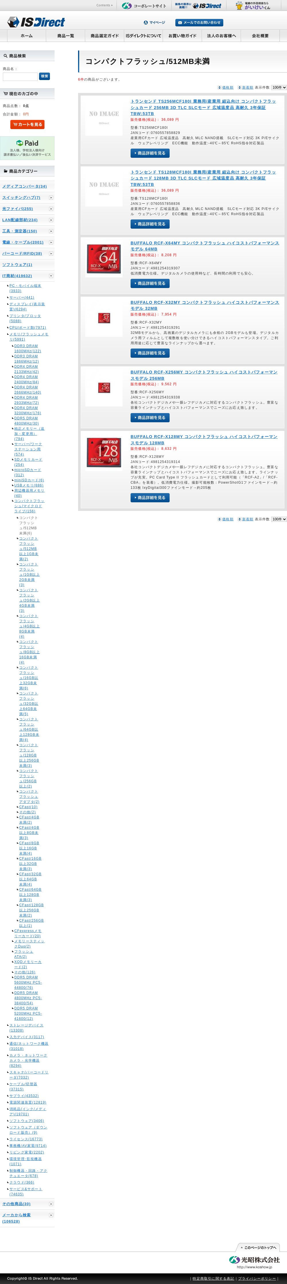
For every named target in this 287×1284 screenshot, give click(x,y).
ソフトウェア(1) (17, 264)
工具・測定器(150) (19, 231)
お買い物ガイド (182, 36)
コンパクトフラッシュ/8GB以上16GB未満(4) (29, 652)
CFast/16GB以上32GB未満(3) (29, 864)
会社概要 (260, 36)
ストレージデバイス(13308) (26, 1027)
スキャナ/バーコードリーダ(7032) (29, 1074)
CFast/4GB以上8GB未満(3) (29, 833)
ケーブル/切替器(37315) (23, 1086)
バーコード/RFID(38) (22, 253)
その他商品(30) (16, 1204)
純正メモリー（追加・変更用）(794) (29, 434)
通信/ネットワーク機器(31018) (29, 1046)
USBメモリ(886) (29, 485)
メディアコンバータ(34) (24, 186)
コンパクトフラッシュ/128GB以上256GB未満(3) (29, 755)
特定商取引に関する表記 (213, 1279)
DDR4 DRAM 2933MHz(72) (26, 400)
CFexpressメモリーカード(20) (28, 933)
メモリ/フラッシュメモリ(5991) (29, 336)
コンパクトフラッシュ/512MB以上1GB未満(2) (28, 548)
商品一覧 (65, 36)
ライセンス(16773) (26, 1139)
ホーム (26, 36)
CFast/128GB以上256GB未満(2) (29, 910)
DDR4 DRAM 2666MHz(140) (27, 389)
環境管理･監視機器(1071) (25, 1161)
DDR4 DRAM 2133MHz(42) (26, 369)
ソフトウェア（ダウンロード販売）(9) (28, 1130)
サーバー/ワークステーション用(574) (28, 449)
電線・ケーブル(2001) (23, 242)
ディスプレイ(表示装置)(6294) (27, 306)
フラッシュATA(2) (23, 954)
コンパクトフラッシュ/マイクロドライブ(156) (29, 506)
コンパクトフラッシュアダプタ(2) (29, 796)
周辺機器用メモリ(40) (29, 493)
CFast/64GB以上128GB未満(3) (29, 895)
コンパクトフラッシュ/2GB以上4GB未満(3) (29, 600)
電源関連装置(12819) (27, 1102)
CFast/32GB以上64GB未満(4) (29, 879)
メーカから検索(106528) (16, 1218)
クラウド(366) (21, 1182)
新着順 (248, 87)
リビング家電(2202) (26, 1152)
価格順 (228, 87)
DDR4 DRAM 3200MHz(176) (27, 410)
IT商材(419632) (17, 276)
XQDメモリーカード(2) (28, 964)
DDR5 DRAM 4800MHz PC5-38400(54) (28, 998)
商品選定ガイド (104, 36)
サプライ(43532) (24, 1096)
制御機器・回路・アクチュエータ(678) (28, 1173)
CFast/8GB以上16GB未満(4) (29, 848)
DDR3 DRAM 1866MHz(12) (26, 358)
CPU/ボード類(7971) (27, 328)
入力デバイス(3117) (26, 1037)
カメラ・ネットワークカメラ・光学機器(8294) (28, 1060)
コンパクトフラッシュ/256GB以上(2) (28, 778)
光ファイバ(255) (17, 209)
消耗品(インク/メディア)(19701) (27, 1111)
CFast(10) (28, 807)
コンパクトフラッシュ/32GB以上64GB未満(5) (28, 703)
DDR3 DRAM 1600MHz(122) (27, 348)
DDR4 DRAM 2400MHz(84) (26, 379)
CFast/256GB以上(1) (29, 923)
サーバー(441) (21, 297)
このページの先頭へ (257, 1247)
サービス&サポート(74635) (25, 1191)
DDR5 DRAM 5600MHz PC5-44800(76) (28, 982)
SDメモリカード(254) (28, 462)
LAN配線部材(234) (20, 220)
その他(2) (27, 812)
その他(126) (25, 972)
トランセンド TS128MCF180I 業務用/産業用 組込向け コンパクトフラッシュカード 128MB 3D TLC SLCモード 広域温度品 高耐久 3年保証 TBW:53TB (203, 178)
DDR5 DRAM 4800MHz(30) (26, 420)
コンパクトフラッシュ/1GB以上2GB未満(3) (29, 574)
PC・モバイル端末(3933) (25, 288)
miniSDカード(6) (29, 480)
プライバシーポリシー (257, 1279)
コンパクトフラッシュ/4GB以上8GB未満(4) (29, 626)
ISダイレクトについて (143, 36)
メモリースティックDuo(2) (29, 943)
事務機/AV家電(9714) (28, 1146)
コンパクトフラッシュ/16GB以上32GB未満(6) (28, 678)
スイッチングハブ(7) (21, 197)
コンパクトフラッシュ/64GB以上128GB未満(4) (29, 729)
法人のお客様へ (221, 36)
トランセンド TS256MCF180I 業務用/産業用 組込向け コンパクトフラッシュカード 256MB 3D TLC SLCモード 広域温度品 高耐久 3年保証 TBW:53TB (203, 107)
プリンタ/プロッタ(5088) (25, 318)
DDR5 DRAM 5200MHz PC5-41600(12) (28, 1013)
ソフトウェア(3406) (26, 1121)
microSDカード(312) (27, 472)
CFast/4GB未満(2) (29, 819)
